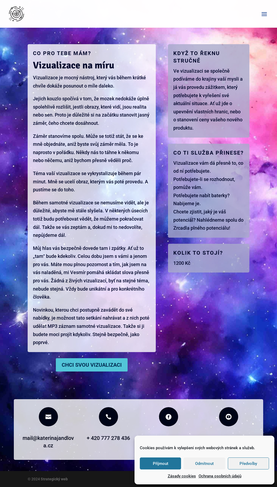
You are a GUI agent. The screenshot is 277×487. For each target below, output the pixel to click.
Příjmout (160, 463)
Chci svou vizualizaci (92, 365)
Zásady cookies (182, 476)
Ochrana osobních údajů (220, 476)
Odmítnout (204, 463)
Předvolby (248, 463)
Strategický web (54, 479)
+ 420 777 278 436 (108, 438)
